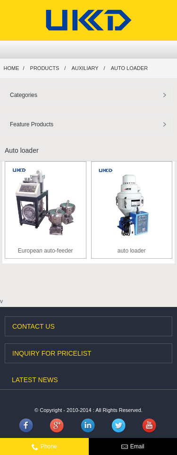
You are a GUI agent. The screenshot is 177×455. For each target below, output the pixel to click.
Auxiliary (84, 68)
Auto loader (129, 68)
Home (11, 68)
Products (44, 68)
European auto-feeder (45, 250)
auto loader (132, 250)
